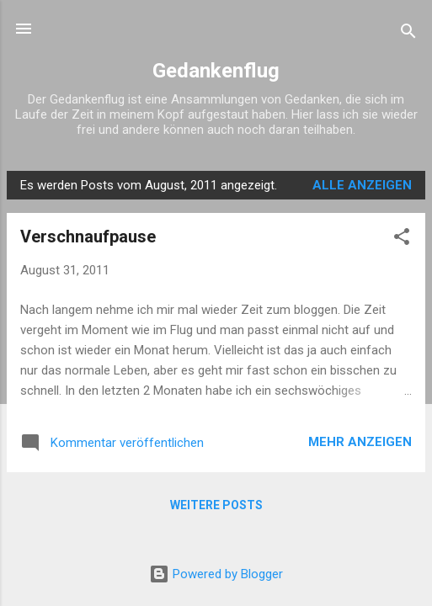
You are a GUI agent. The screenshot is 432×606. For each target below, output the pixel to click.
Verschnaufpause (88, 236)
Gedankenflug (216, 70)
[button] (402, 239)
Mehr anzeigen (360, 441)
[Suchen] (408, 34)
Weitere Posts (216, 505)
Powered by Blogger (216, 574)
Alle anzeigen (362, 185)
